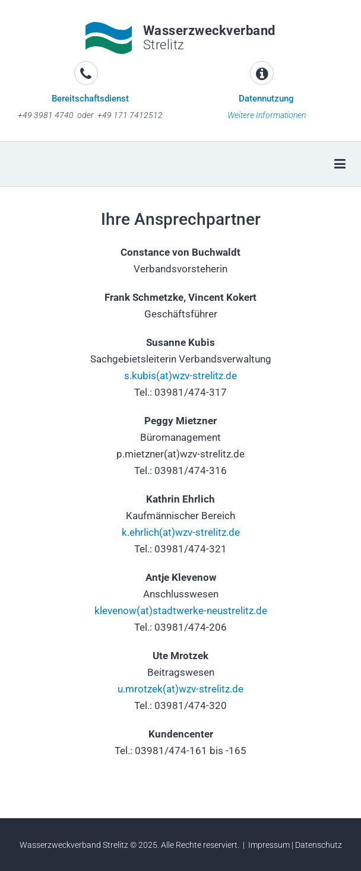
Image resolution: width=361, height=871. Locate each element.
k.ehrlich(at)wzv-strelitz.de (181, 532)
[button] (26, 201)
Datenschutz (318, 845)
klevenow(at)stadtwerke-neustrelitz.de (180, 610)
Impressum (269, 845)
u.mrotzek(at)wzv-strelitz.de (180, 689)
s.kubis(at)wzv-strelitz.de (180, 376)
